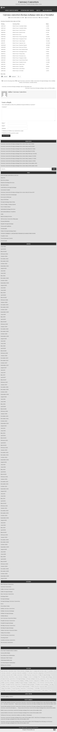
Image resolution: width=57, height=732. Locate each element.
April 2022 (3, 249)
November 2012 (4, 455)
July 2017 (3, 370)
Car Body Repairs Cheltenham (8, 662)
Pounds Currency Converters (8, 620)
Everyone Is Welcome (6, 197)
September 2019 (5, 312)
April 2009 (3, 559)
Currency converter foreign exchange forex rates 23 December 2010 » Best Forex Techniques (23, 717)
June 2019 (3, 314)
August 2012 (4, 462)
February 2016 (4, 411)
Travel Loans (4, 240)
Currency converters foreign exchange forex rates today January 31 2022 (18, 156)
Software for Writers (6, 665)
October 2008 (4, 573)
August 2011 (3, 491)
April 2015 (3, 435)
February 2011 (4, 505)
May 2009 (3, 556)
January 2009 (4, 566)
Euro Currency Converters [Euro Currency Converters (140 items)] (7, 676)
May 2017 (3, 375)
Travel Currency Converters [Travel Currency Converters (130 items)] (19, 688)
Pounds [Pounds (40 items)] (3, 684)
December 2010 (4, 510)
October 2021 (4, 263)
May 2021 (3, 275)
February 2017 (4, 382)
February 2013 (4, 447)
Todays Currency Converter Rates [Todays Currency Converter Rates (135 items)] (39, 686)
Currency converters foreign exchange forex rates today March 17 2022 (18, 148)
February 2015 (4, 440)
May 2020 (3, 292)
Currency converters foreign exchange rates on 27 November (28, 15)
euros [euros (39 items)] (30, 676)
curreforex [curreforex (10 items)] (50, 671)
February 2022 (4, 253)
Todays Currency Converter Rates (9, 630)
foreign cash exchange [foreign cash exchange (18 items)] (46, 676)
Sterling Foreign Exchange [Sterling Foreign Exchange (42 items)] (23, 686)
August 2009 (4, 549)
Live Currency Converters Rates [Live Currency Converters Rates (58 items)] (45, 682)
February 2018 (4, 353)
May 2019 (3, 316)
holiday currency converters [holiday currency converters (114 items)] (47, 680)
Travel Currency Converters (8, 635)
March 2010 (3, 532)
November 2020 (5, 278)
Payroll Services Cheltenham (8, 655)
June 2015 (3, 430)
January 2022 (4, 256)
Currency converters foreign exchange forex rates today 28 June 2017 (18, 192)
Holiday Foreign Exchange (7, 613)
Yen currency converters (7, 642)
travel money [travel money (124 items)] (30, 688)
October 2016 (4, 392)
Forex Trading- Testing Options (8, 204)
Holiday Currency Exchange (7, 611)
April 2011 (3, 501)
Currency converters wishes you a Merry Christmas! (19, 715)
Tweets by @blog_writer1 (7, 696)
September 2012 (5, 459)
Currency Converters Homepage (11, 10)
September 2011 (5, 488)
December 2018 (4, 329)
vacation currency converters (8, 640)
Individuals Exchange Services (8, 209)
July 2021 (3, 270)
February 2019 (4, 324)
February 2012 (4, 476)
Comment (4, 106)
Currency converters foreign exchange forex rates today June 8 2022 (17, 144)
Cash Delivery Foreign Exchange (8, 187)
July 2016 (3, 399)
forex (50, 80)
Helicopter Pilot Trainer (6, 657)
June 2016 (3, 401)
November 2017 (4, 360)
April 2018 (3, 348)
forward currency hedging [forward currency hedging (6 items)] (17, 680)
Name (3, 123)
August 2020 (4, 285)
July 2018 (3, 341)
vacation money (33, 82)
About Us (38, 10)
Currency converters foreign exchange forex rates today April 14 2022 (18, 146)
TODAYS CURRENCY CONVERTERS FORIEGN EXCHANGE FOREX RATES (18, 233)
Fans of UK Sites (5, 199)
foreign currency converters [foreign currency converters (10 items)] (8, 678)
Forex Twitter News (5, 206)
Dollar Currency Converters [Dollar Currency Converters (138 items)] (30, 675)
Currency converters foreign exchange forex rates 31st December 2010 (39, 703)
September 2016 (5, 394)
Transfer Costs (4, 235)
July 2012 (3, 464)
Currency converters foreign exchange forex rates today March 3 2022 (18, 151)
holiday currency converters (8, 608)
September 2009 (5, 547)
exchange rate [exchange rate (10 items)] (36, 676)
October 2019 (4, 309)
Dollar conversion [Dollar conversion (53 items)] (18, 675)
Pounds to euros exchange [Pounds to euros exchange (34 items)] (42, 684)
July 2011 (3, 493)
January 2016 (4, 413)
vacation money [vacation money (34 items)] (37, 690)
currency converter (25, 80)
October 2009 (4, 544)
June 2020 (3, 290)
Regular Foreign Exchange (7, 223)
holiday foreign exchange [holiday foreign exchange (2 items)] (22, 682)
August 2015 (4, 425)
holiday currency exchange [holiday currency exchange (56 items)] (7, 682)
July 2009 (3, 551)
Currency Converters (28, 2)
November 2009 (5, 542)
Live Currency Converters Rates (8, 618)
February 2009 (4, 564)
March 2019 (3, 321)
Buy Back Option (5, 185)
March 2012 (3, 474)
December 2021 (4, 258)
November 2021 (4, 261)
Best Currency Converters (7, 584)
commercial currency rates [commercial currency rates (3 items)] (40, 671)
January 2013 (4, 450)
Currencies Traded (5, 189)
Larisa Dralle (4, 712)
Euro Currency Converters (7, 594)
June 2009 (3, 554)
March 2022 (4, 251)
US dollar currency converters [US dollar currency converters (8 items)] (8, 690)
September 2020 (5, 283)
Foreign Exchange (44, 80)
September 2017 (5, 365)
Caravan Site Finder (5, 653)
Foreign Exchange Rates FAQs (8, 202)
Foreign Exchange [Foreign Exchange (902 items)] (21, 678)
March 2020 (4, 297)
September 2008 (5, 576)
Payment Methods (5, 221)
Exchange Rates (4, 596)
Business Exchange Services (7, 182)
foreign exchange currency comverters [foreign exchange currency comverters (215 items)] (36, 678)
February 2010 (4, 534)
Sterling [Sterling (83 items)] (52, 684)
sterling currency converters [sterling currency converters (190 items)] (8, 686)
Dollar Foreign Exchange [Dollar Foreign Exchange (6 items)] (45, 675)
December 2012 (4, 452)
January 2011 (4, 508)
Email (3, 125)
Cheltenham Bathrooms (6, 660)
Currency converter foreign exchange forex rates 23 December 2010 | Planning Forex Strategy (23, 721)
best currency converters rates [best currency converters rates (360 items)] (8, 671)
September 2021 (5, 266)
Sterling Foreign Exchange (7, 628)
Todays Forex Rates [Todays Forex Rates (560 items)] (6, 688)
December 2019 (4, 304)
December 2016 (4, 387)
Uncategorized (11, 80)
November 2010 (5, 513)
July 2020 (3, 287)
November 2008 (5, 571)
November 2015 (4, 418)
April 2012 (3, 471)
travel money (26, 82)
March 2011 (3, 503)
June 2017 (3, 372)
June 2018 (3, 343)
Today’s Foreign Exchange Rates (8, 231)
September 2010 (5, 517)
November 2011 (4, 484)
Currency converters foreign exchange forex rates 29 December (40, 707)
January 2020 (4, 302)
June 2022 (3, 246)
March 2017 (3, 379)
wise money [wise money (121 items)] (45, 690)
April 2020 (3, 295)
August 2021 (4, 268)
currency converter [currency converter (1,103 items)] (6, 673)
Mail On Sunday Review (47, 10)
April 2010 (3, 530)
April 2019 (3, 319)
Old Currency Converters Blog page (9, 218)
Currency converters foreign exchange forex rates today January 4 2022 (18, 161)
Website (4, 128)
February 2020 (4, 299)
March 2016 (3, 408)
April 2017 (3, 377)
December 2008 (5, 568)
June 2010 (3, 525)
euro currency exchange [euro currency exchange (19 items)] (21, 676)
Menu (4, 7)
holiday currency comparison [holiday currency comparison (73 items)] (32, 680)
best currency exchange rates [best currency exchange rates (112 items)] (25, 671)
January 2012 (4, 479)
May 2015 (3, 433)
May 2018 (3, 346)
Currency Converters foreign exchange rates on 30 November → (40, 88)
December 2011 (4, 481)
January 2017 (4, 384)
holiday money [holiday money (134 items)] (32, 682)
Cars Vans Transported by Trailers (9, 650)
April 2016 (3, 406)
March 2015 (3, 438)
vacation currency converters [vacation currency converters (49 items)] (24, 690)
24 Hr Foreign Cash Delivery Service (9, 175)
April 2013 (3, 442)
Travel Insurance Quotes (7, 238)
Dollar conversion (35, 80)
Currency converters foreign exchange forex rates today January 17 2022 (18, 158)
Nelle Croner (4, 710)
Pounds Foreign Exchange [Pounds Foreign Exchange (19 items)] (28, 684)
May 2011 (3, 498)
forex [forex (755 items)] (48, 678)
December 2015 (4, 416)
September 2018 (5, 336)
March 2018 (3, 350)
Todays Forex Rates (5, 632)
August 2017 (4, 367)
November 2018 (4, 331)
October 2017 (4, 362)
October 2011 (4, 486)
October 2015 (4, 421)
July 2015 (3, 428)
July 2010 (3, 522)
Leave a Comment (44, 17)
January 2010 (4, 537)
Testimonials (4, 228)
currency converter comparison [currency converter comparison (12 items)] (36, 673)
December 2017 (4, 358)
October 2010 (4, 515)
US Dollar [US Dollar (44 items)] (37, 688)
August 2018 (4, 338)
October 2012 (4, 457)
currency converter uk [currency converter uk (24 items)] (6, 675)
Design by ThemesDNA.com (28, 729)
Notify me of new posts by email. (10, 133)
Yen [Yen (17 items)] (50, 690)
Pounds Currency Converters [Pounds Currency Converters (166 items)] (13, 684)
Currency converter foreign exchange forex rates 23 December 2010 (25, 710)
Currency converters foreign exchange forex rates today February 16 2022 (19, 153)
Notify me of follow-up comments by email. (13, 130)
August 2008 (4, 578)
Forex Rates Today (5, 606)
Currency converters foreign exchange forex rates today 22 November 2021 (19, 165)
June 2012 (3, 467)
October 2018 (4, 333)
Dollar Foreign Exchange (7, 591)
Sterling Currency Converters (8, 625)
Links (2, 214)
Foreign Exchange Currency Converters (10, 601)
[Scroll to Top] (54, 729)
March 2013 (3, 445)
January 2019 (4, 326)
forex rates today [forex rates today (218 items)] (5, 680)
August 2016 (4, 396)
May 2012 (3, 469)
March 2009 (4, 561)
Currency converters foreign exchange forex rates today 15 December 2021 (19, 163)
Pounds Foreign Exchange (7, 623)
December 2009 (5, 539)
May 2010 (3, 527)
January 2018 (4, 355)
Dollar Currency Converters (7, 589)
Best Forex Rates (5, 180)
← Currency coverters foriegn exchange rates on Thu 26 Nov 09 (16, 86)
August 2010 (4, 520)
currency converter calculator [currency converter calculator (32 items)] (19, 673)
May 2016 (3, 404)
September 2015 (5, 423)
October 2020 (4, 280)
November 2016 (4, 389)
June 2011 (3, 496)
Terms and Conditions (6, 226)
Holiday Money (4, 615)
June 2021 (3, 273)
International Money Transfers (27, 10)
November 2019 (4, 307)
